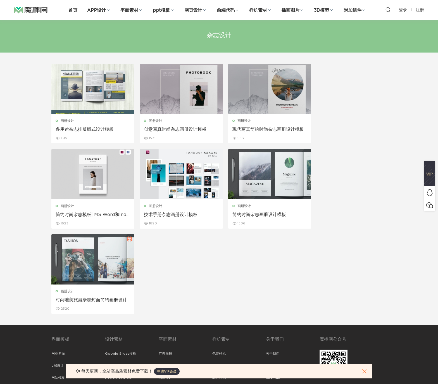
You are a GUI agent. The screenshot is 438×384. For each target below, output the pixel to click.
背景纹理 (111, 328)
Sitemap (273, 292)
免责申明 (272, 280)
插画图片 (290, 10)
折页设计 (165, 280)
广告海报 (165, 268)
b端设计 (57, 280)
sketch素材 (60, 340)
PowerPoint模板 (118, 292)
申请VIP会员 (166, 371)
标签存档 (272, 304)
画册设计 (67, 120)
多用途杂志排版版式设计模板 (85, 129)
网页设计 (193, 10)
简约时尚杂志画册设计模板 (167, 214)
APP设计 (96, 10)
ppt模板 (161, 10)
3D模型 (321, 10)
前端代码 (226, 10)
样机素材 (258, 10)
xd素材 (56, 352)
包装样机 (219, 268)
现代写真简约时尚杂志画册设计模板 (259, 129)
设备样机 (219, 280)
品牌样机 (219, 292)
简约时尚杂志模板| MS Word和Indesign (346, 129)
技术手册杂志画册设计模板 (82, 214)
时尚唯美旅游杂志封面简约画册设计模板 (259, 214)
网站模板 (58, 292)
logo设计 (112, 340)
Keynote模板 (115, 280)
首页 (72, 10)
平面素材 (129, 10)
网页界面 (58, 268)
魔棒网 (30, 10)
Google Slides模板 (120, 268)
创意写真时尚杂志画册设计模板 (172, 129)
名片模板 (165, 304)
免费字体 (165, 328)
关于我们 (272, 268)
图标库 (56, 316)
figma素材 (59, 304)
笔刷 (108, 304)
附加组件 (352, 10)
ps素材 (56, 328)
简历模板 (165, 316)
